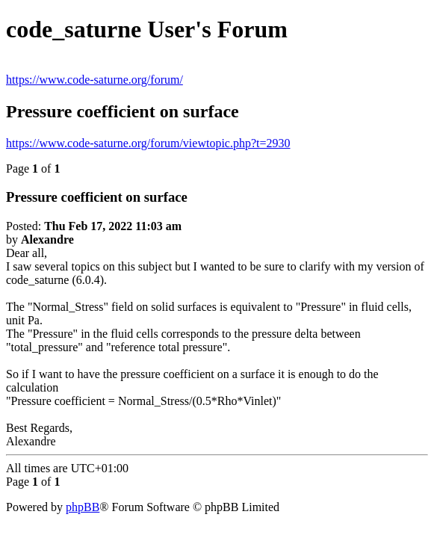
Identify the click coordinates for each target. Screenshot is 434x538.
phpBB (82, 507)
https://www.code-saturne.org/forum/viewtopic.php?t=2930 (148, 143)
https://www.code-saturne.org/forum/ (94, 79)
